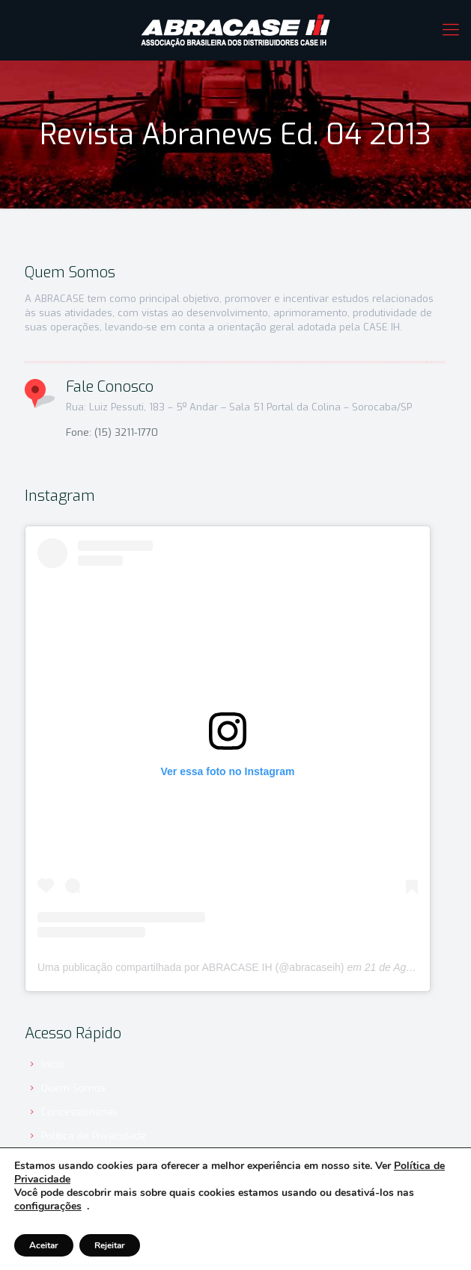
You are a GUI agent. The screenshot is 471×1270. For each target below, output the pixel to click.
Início (53, 1064)
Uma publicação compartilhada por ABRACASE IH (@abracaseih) (190, 967)
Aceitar (43, 1245)
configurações (48, 1206)
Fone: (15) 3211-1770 (112, 432)
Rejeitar (109, 1245)
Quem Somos (73, 1088)
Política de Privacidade (93, 1135)
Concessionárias (79, 1112)
